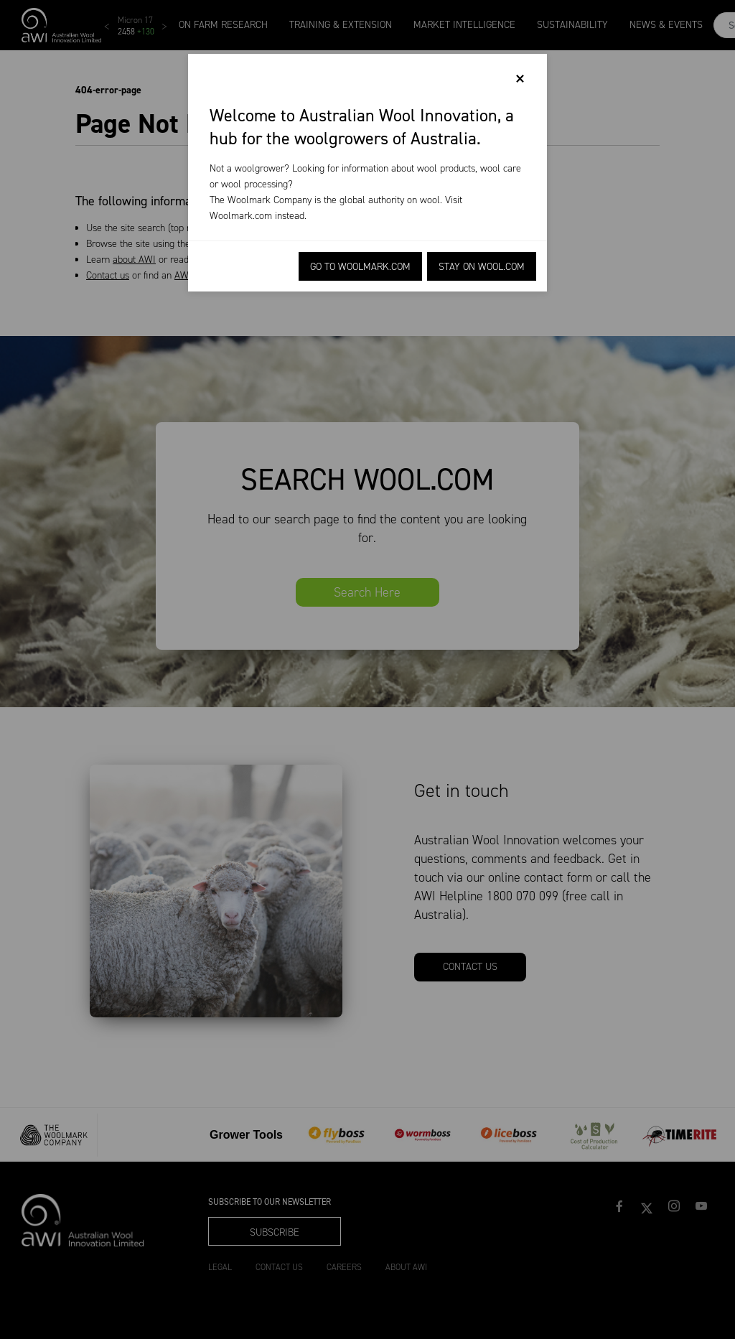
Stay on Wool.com (482, 267)
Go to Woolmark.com (360, 267)
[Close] (520, 79)
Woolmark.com (241, 216)
